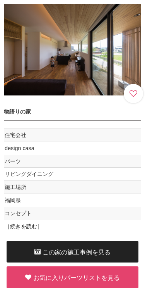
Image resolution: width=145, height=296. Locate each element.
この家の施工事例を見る (72, 252)
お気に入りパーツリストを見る (72, 277)
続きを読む (23, 226)
